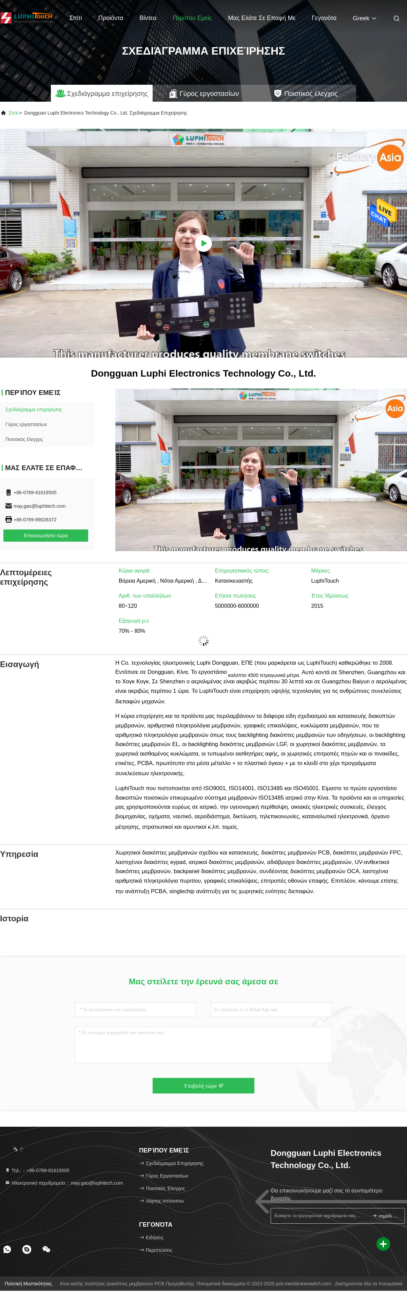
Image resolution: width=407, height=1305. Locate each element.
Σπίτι (75, 18)
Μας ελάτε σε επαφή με (262, 18)
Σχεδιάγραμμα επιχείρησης (33, 409)
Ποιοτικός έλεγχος (24, 439)
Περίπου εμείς (192, 18)
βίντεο (147, 18)
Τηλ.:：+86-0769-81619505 (37, 1170)
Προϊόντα (110, 18)
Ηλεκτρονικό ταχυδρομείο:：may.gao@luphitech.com (64, 1183)
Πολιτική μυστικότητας (28, 1283)
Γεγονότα (324, 18)
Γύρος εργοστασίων (26, 424)
